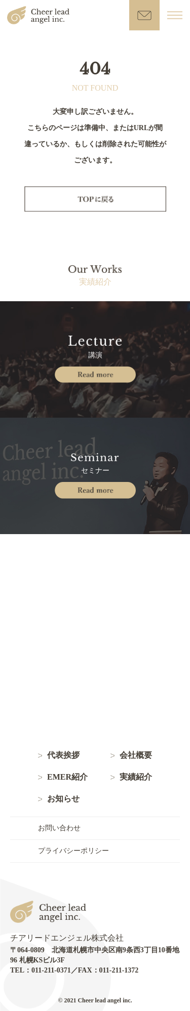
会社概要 (136, 755)
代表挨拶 (63, 755)
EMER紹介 (67, 777)
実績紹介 (136, 777)
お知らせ (63, 799)
